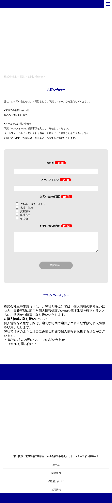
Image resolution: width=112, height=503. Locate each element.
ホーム (56, 464)
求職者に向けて (56, 481)
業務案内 (56, 473)
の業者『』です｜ (56, 441)
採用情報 (56, 489)
